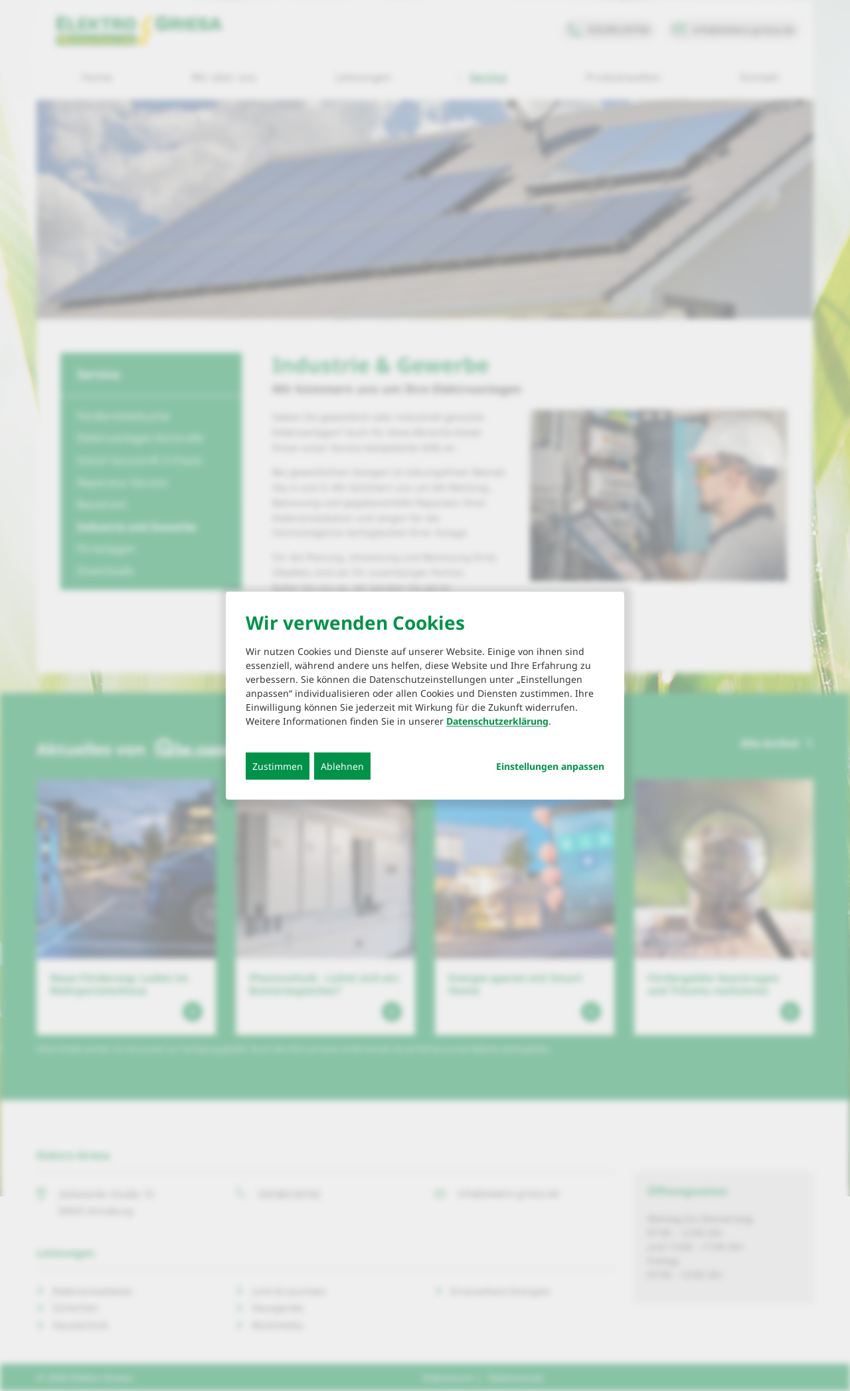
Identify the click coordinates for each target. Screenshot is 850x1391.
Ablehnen (342, 765)
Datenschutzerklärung (497, 720)
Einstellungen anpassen (550, 766)
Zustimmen (277, 765)
